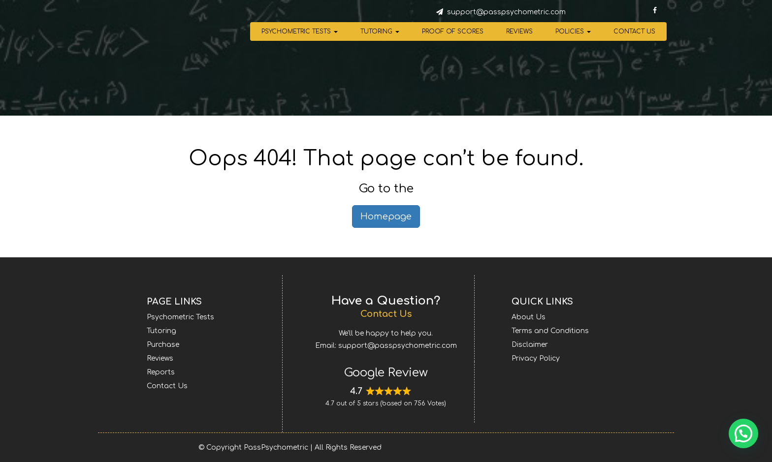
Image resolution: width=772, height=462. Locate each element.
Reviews (519, 31)
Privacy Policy (536, 358)
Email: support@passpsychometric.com (386, 345)
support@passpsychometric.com (506, 12)
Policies (573, 31)
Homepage (386, 216)
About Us (529, 317)
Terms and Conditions (550, 331)
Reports (161, 372)
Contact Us (634, 31)
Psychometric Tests (299, 31)
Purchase (163, 344)
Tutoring (379, 31)
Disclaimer (530, 344)
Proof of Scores (452, 31)
